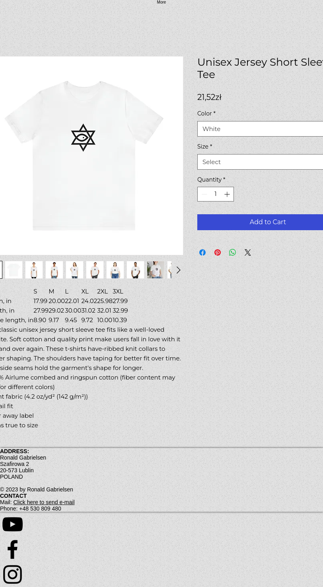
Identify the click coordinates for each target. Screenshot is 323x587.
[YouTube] (161, 524)
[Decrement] (203, 194)
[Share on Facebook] (202, 252)
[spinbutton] (215, 194)
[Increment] (228, 194)
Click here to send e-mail (43, 502)
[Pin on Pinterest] (217, 252)
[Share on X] (248, 252)
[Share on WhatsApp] (232, 252)
